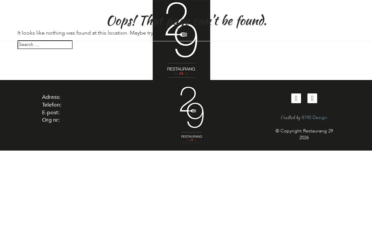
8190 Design (314, 117)
